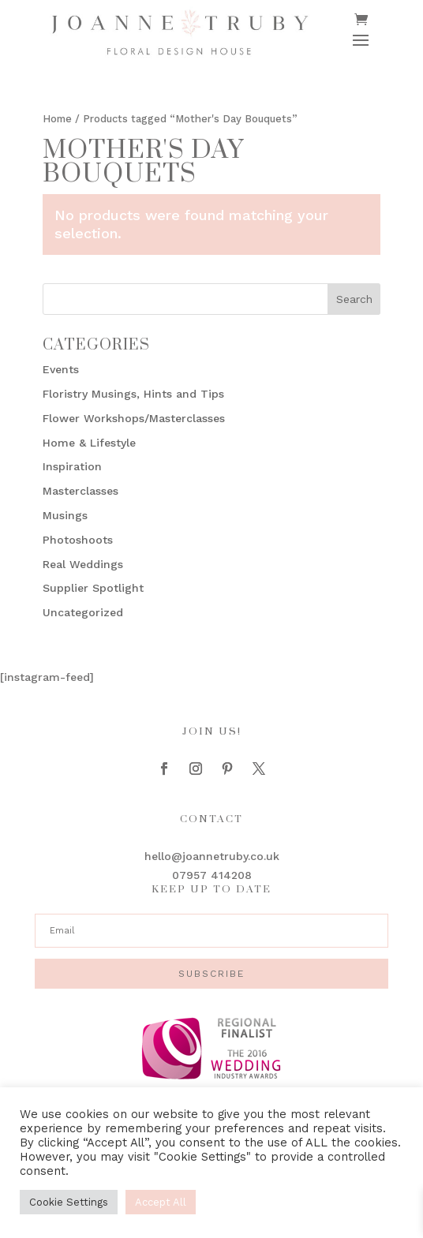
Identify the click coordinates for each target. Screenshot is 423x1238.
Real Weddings (83, 564)
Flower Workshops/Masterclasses (134, 418)
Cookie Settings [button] (68, 1202)
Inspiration (72, 466)
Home (57, 119)
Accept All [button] (160, 1202)
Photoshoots (78, 539)
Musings (65, 515)
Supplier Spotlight (93, 588)
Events (61, 369)
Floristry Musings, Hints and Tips (133, 393)
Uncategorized (83, 612)
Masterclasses (80, 490)
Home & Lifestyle (89, 442)
